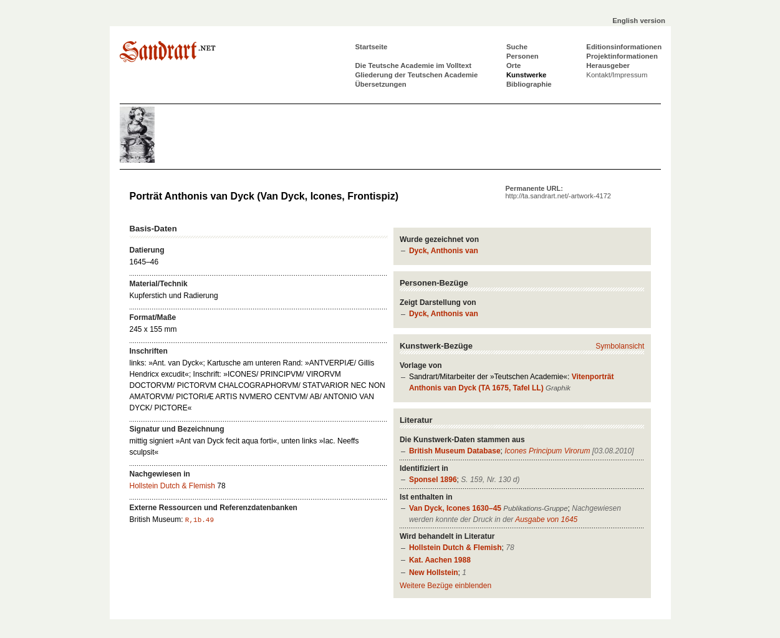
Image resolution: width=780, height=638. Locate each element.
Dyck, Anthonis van (443, 250)
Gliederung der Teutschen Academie (416, 75)
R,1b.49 (199, 520)
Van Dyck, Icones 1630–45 (455, 508)
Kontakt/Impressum (616, 75)
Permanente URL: (558, 192)
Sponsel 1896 (433, 479)
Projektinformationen (622, 56)
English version (638, 20)
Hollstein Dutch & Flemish (455, 547)
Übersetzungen (381, 84)
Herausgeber (608, 65)
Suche (516, 47)
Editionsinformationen (624, 47)
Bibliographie (529, 84)
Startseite (371, 47)
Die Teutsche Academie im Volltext (413, 65)
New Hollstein (433, 572)
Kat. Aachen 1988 (440, 560)
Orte (513, 65)
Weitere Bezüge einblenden (445, 585)
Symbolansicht (619, 346)
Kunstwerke (526, 75)
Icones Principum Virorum (547, 451)
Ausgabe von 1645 (546, 519)
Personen (522, 56)
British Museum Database (455, 451)
